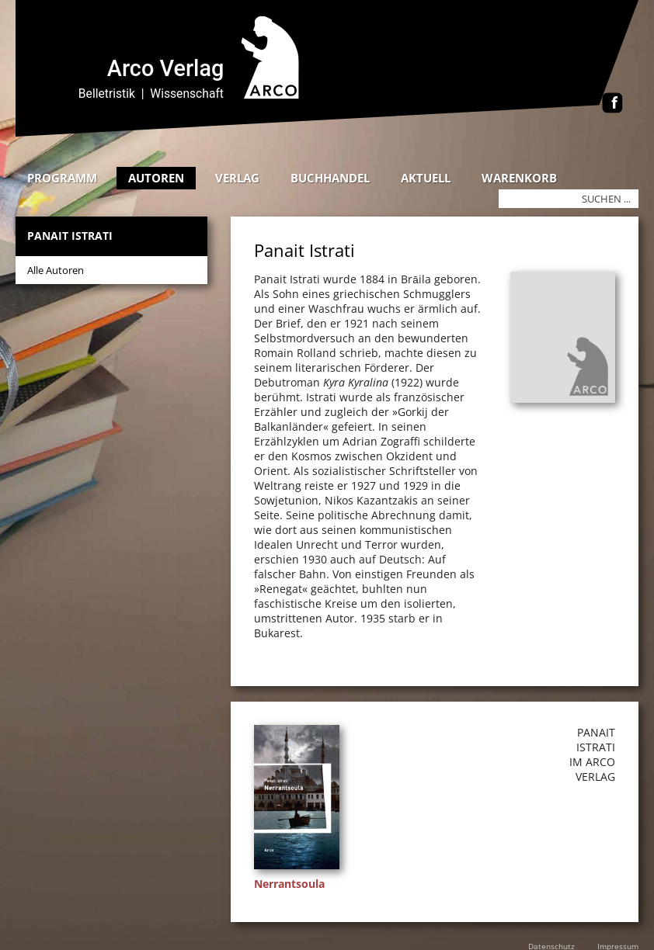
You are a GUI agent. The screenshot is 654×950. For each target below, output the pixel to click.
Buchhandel (330, 177)
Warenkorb (519, 177)
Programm (62, 177)
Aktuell (425, 177)
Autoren (156, 177)
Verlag (237, 177)
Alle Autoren (55, 270)
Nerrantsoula (289, 883)
